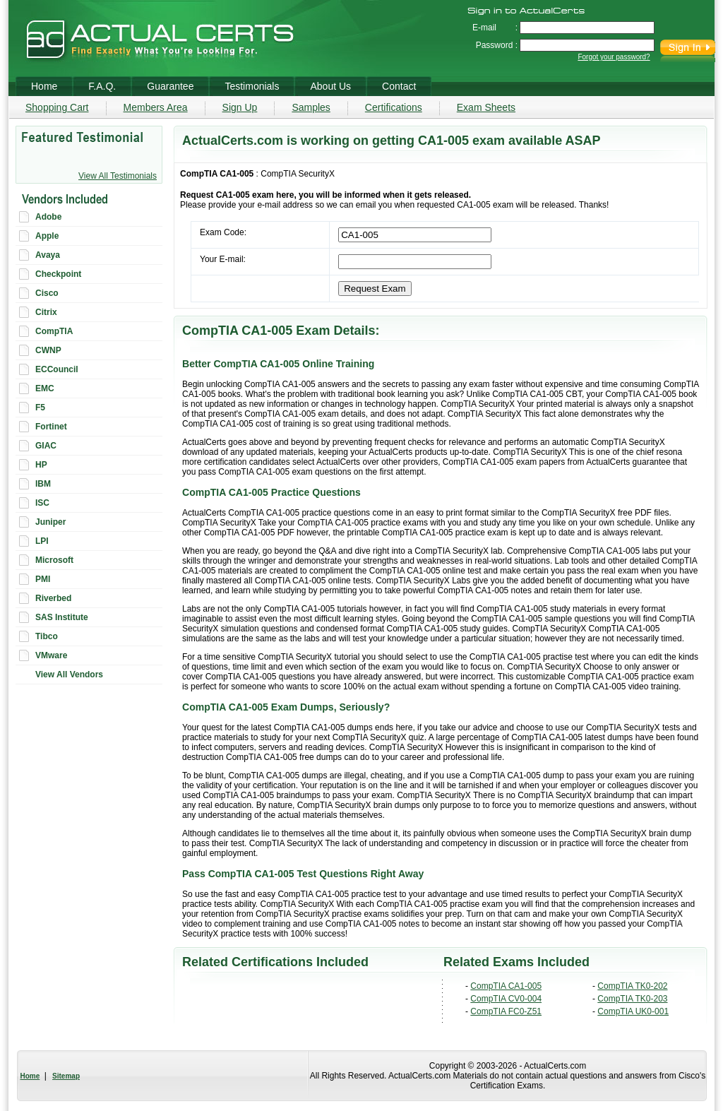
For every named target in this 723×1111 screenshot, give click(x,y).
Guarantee (170, 86)
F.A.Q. (102, 86)
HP (41, 465)
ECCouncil (56, 369)
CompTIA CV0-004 (506, 999)
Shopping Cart (57, 107)
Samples (311, 107)
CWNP (48, 350)
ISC (42, 503)
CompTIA (54, 331)
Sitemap (66, 1076)
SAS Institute (61, 617)
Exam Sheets (486, 107)
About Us (330, 86)
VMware (51, 655)
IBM (43, 484)
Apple (47, 236)
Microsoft (54, 560)
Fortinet (51, 427)
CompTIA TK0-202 (632, 986)
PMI (42, 579)
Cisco (47, 293)
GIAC (45, 446)
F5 (40, 407)
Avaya (47, 255)
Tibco (46, 636)
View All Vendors (69, 674)
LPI (42, 541)
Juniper (50, 522)
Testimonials (252, 86)
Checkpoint (58, 274)
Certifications (393, 107)
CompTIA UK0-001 (633, 1011)
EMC (44, 388)
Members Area (156, 107)
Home (30, 1076)
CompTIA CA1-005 (506, 986)
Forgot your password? (614, 57)
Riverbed (53, 598)
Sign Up (240, 107)
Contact (399, 86)
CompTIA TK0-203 (632, 999)
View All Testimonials (117, 176)
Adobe (48, 217)
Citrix (46, 312)
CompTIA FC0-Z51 (506, 1011)
